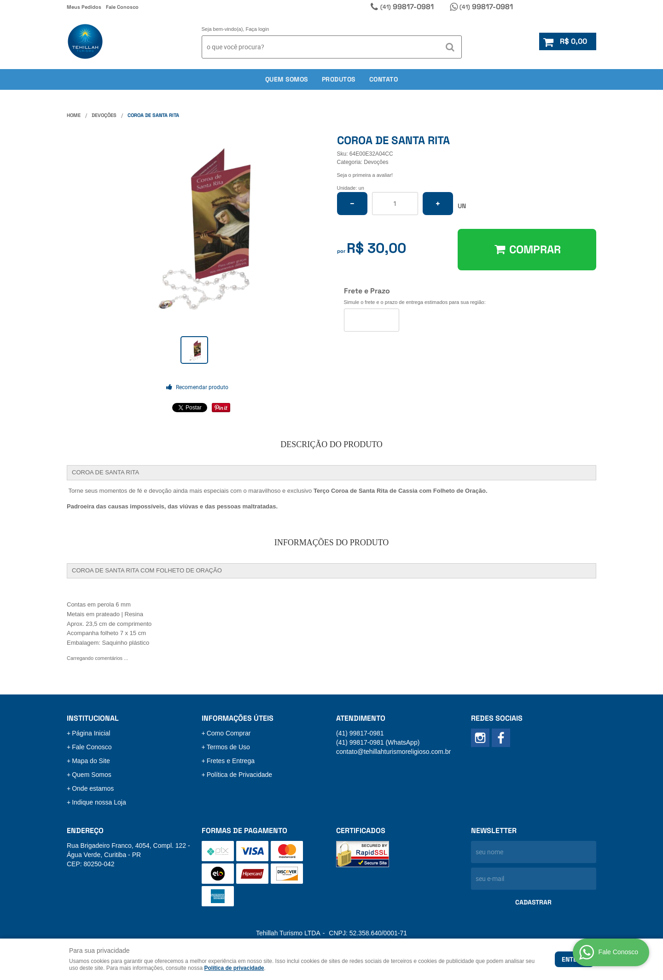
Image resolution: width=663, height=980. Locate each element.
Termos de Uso (228, 747)
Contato (383, 79)
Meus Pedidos (84, 7)
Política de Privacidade (239, 774)
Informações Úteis (237, 718)
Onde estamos (93, 788)
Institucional (93, 718)
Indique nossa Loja (99, 802)
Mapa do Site (91, 760)
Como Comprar (229, 733)
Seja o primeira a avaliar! (365, 175)
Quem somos (286, 79)
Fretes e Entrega (231, 760)
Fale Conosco (122, 7)
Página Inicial (91, 733)
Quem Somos (91, 774)
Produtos (338, 79)
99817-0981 (407, 7)
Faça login (257, 29)
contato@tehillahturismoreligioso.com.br (393, 751)
